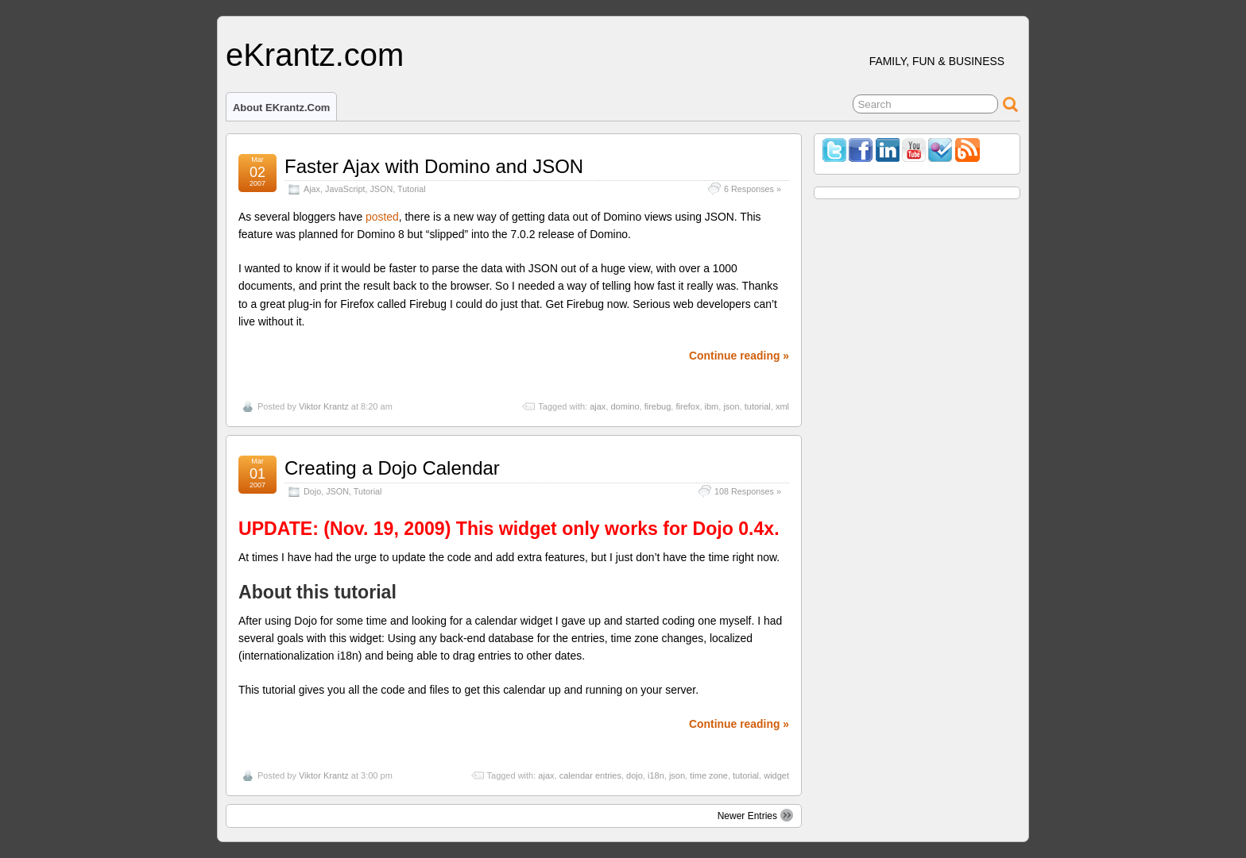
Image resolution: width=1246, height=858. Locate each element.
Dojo (312, 491)
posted (382, 216)
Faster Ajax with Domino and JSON (433, 166)
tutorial (758, 406)
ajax (598, 406)
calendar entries (590, 775)
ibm (712, 406)
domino (625, 406)
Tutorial (411, 189)
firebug (657, 406)
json (731, 406)
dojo (634, 775)
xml (782, 406)
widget (776, 775)
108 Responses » (747, 491)
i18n (656, 775)
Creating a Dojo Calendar (392, 468)
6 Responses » (752, 189)
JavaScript (345, 189)
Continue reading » (739, 355)
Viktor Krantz (324, 406)
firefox (687, 406)
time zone (709, 775)
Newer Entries (755, 815)
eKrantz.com (315, 54)
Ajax (312, 189)
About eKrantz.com (281, 108)
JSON (381, 189)
